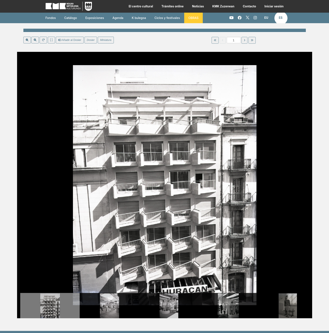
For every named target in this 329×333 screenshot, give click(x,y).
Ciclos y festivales (167, 18)
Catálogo (70, 18)
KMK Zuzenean (223, 6)
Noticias (198, 6)
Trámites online (172, 6)
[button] (266, 18)
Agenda (118, 18)
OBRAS (193, 18)
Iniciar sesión (274, 6)
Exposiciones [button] (94, 18)
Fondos (51, 18)
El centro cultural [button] (141, 6)
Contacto (249, 6)
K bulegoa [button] (139, 18)
